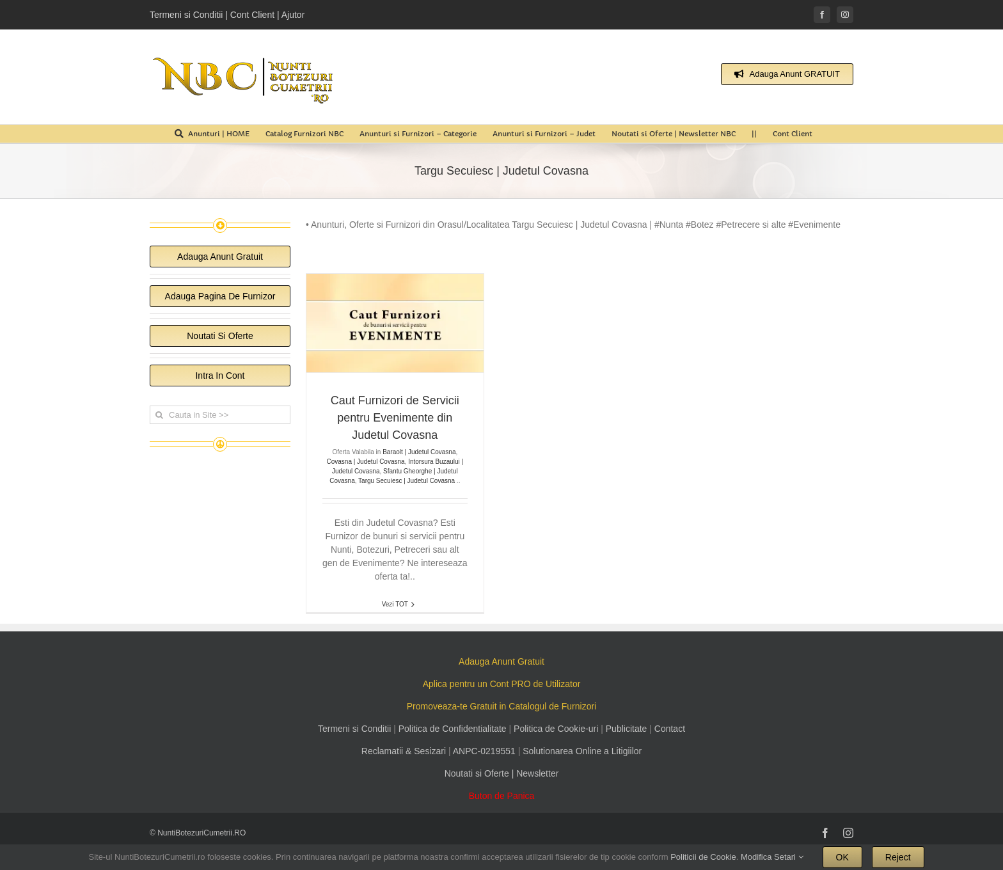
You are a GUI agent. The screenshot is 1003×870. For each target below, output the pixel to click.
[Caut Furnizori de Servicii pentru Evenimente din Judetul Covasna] (395, 323)
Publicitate (626, 729)
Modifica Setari (772, 857)
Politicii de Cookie (703, 857)
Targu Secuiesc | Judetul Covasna (406, 480)
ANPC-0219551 (484, 751)
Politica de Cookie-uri (556, 729)
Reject (898, 857)
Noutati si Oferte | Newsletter (502, 773)
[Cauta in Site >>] (220, 415)
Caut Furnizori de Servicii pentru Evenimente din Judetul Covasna (395, 417)
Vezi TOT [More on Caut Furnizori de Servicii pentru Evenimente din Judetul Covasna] (395, 604)
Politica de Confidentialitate (453, 729)
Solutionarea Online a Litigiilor (582, 751)
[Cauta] (159, 415)
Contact (669, 729)
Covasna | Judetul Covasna (365, 461)
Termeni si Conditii (354, 729)
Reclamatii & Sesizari (403, 751)
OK (842, 857)
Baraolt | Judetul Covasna (419, 451)
